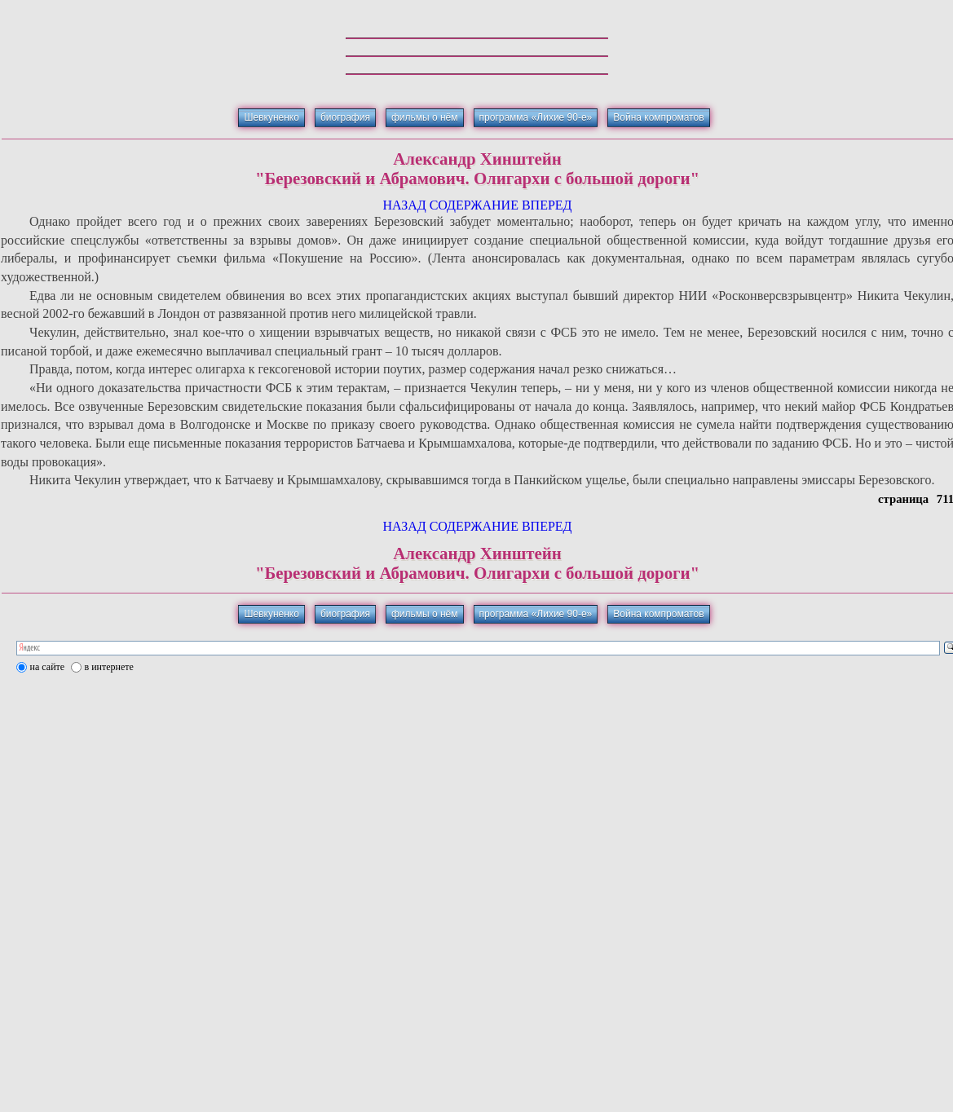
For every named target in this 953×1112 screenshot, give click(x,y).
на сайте (47, 667)
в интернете (109, 667)
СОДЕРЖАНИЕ (474, 205)
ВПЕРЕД (547, 205)
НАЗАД (404, 205)
